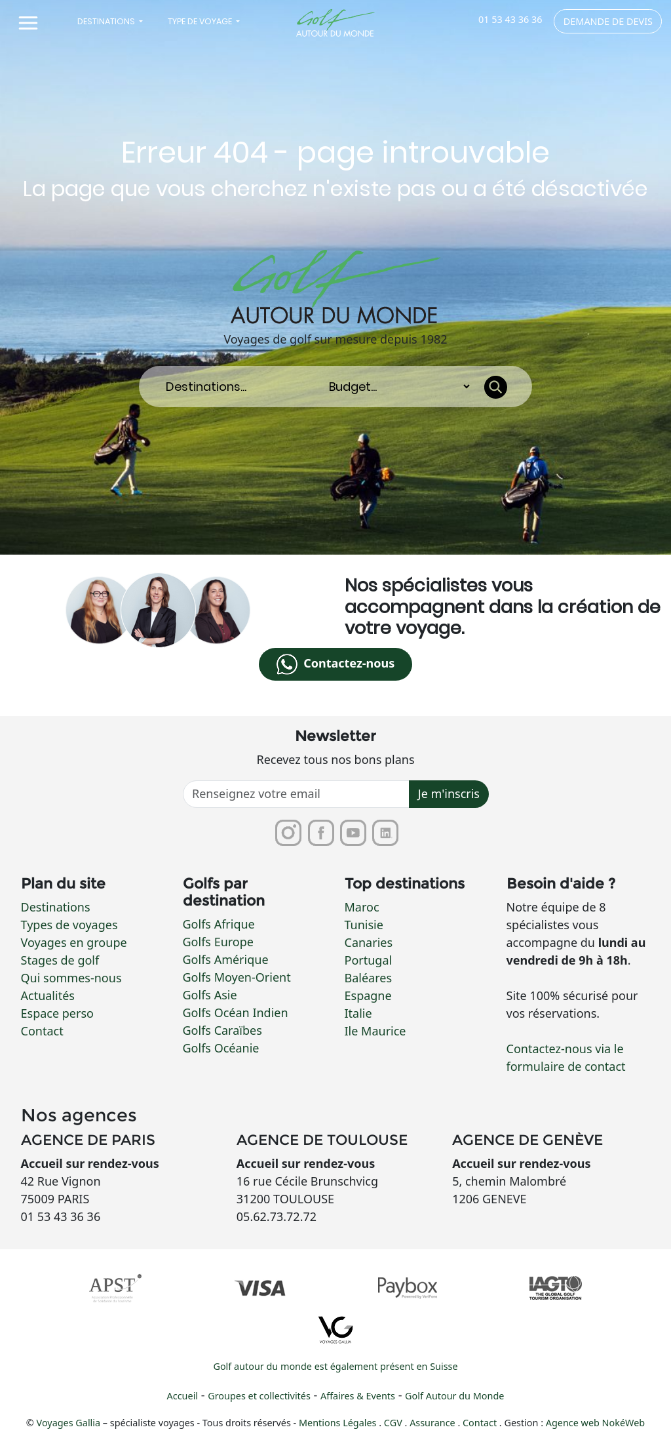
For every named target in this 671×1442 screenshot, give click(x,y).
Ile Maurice (375, 1031)
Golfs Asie (210, 995)
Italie (358, 1014)
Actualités (48, 996)
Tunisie (364, 925)
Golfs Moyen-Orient (237, 977)
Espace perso (57, 1014)
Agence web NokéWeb (595, 1423)
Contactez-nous (335, 664)
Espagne (368, 996)
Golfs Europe (218, 942)
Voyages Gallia (69, 1423)
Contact (42, 1031)
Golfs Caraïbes (222, 1030)
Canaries (369, 943)
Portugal (369, 961)
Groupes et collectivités (259, 1396)
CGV (394, 1423)
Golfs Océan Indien (235, 1012)
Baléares (369, 978)
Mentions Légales (339, 1423)
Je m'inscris (449, 794)
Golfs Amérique (226, 959)
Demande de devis (608, 21)
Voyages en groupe (74, 943)
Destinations (55, 907)
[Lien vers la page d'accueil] (336, 23)
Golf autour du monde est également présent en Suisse (335, 1367)
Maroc (362, 907)
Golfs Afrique (219, 924)
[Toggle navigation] (28, 23)
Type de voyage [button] (201, 21)
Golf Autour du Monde (454, 1396)
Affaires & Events (357, 1396)
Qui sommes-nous (71, 978)
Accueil (182, 1396)
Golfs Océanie (221, 1048)
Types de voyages (69, 925)
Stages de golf (60, 961)
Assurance (433, 1423)
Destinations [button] (107, 21)
